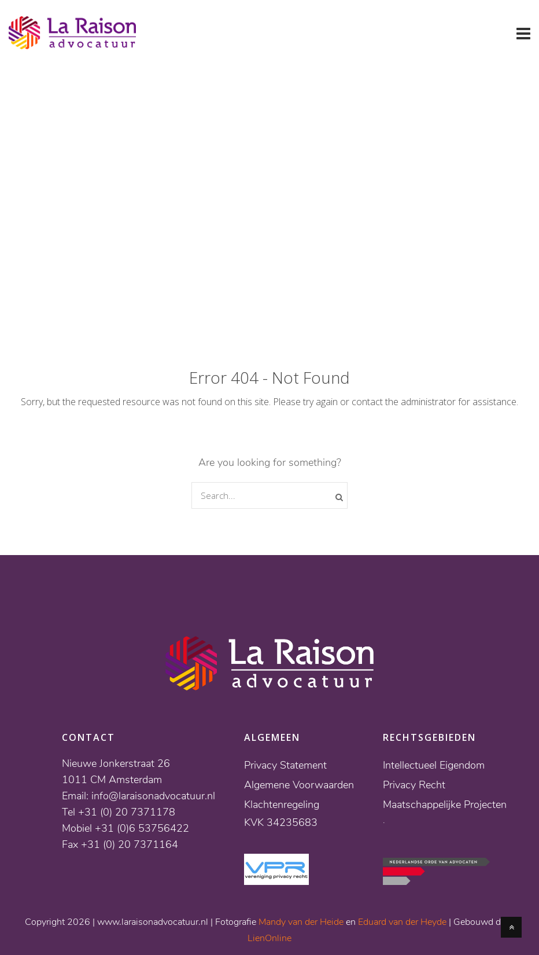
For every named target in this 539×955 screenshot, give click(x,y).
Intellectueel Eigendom (434, 765)
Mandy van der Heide (301, 922)
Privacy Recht (414, 785)
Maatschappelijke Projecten (445, 804)
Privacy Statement (285, 765)
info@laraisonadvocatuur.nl (153, 796)
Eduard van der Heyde (402, 922)
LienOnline (269, 938)
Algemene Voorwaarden (299, 785)
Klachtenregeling (281, 804)
